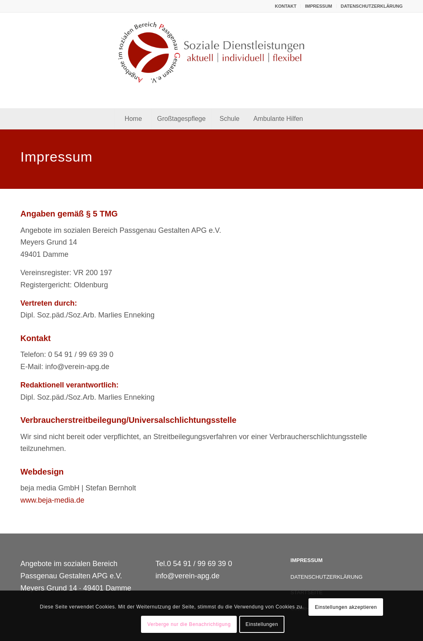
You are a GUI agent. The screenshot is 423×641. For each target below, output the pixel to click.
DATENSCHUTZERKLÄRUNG (372, 6)
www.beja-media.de (52, 500)
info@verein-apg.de (187, 576)
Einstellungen (262, 624)
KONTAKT (285, 6)
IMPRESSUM (318, 6)
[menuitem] (286, 6)
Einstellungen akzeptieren (346, 607)
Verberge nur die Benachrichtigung (189, 624)
